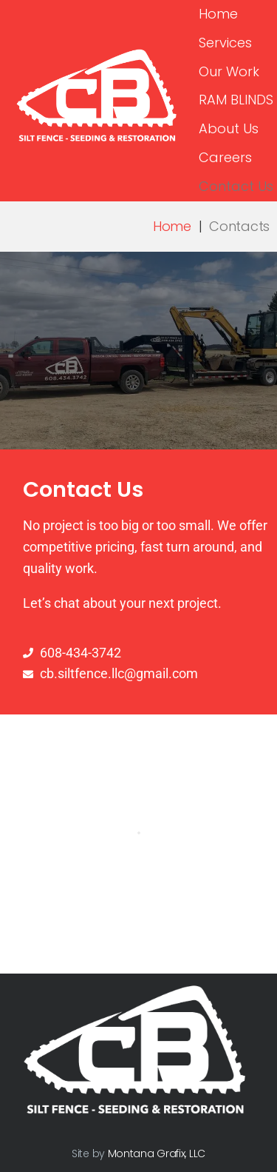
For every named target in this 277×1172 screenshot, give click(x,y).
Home (172, 226)
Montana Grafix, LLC (156, 1153)
